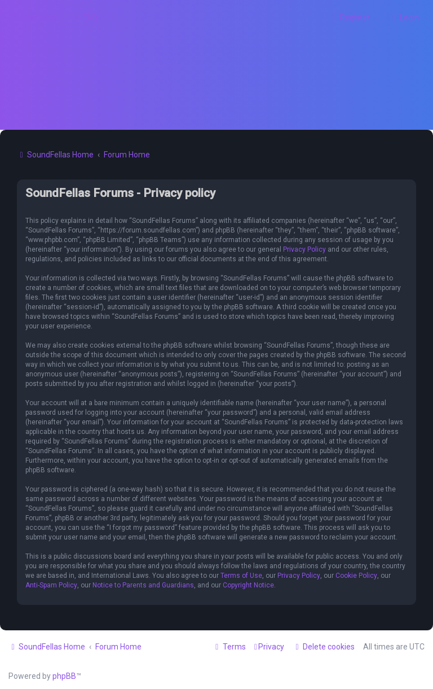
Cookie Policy (356, 576)
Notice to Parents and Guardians (143, 585)
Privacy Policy (304, 249)
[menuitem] (85, 17)
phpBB (64, 676)
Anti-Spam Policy (51, 585)
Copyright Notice (248, 585)
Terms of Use (241, 576)
